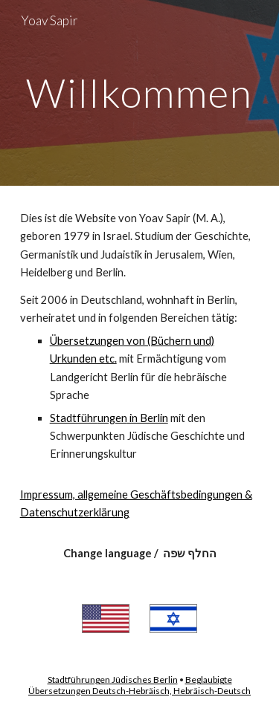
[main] (140, 92)
